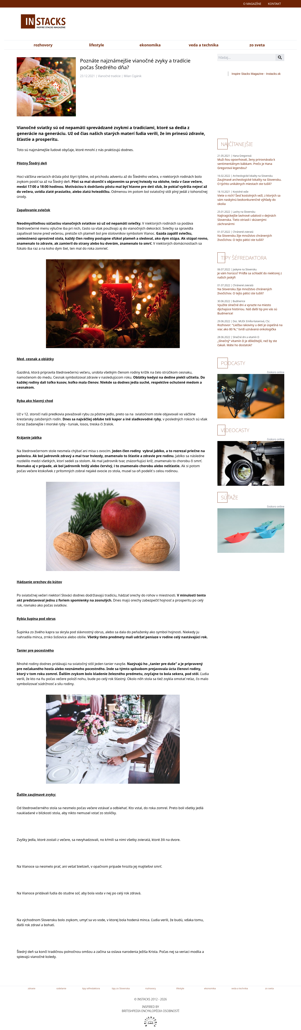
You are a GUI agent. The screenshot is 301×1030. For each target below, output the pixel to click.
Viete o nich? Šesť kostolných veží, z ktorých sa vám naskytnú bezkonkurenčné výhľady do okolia (249, 199)
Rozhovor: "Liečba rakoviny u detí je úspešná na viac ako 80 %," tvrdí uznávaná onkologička (249, 327)
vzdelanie (61, 988)
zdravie (31, 988)
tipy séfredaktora (91, 988)
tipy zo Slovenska (121, 988)
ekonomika (150, 44)
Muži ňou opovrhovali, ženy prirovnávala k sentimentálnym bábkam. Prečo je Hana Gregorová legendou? (246, 164)
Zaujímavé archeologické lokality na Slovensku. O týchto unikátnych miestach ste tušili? (249, 182)
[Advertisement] (191, 24)
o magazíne (252, 4)
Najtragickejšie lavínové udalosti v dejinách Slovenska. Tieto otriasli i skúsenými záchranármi (246, 220)
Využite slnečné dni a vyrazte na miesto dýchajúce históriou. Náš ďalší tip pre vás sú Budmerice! (247, 309)
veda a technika (203, 44)
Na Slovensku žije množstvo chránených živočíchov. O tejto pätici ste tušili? (244, 238)
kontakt (274, 4)
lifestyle (96, 44)
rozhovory (43, 44)
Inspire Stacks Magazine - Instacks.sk (256, 73)
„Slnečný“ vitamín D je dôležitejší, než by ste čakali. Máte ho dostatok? (247, 343)
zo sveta (257, 44)
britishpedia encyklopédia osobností (150, 1011)
